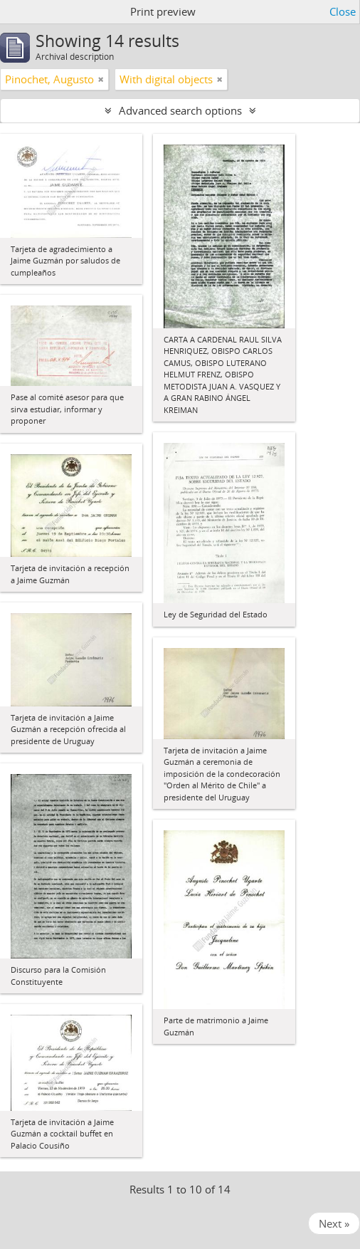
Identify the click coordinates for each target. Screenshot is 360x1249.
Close (342, 11)
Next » (334, 1223)
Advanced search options (180, 110)
